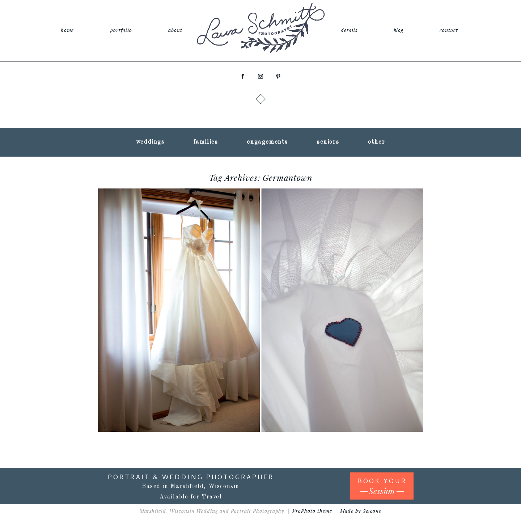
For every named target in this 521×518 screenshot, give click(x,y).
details (349, 30)
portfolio (121, 30)
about (175, 30)
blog (399, 30)
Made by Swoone (361, 511)
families (206, 142)
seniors (328, 142)
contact (449, 30)
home (67, 30)
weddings (150, 142)
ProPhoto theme (312, 511)
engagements (267, 142)
